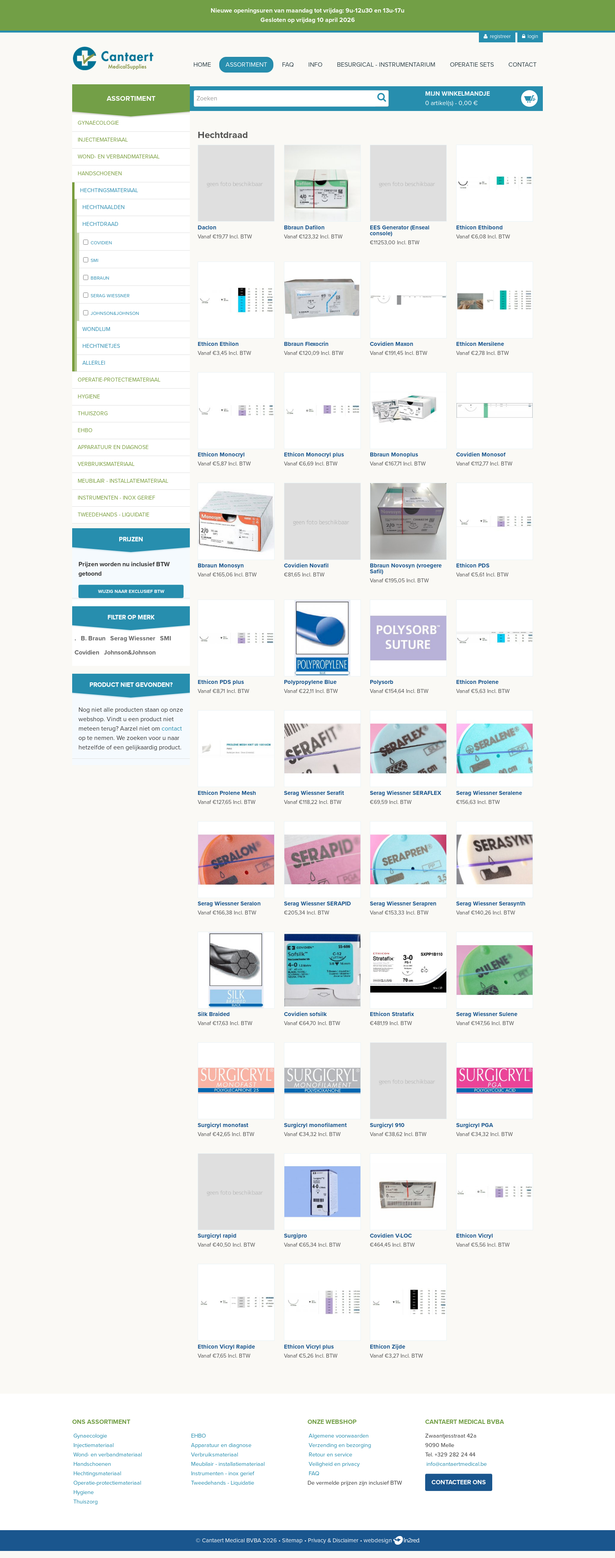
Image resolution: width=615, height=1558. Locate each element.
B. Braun (93, 645)
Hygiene (89, 403)
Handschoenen (100, 180)
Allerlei (93, 370)
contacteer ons (458, 1489)
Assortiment (237, 65)
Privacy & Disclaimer (333, 1547)
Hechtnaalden (103, 214)
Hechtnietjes (101, 353)
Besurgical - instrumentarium (382, 65)
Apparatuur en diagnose (113, 454)
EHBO (85, 437)
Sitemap (292, 1547)
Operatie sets (470, 65)
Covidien (101, 250)
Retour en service (329, 1461)
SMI (94, 267)
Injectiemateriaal (103, 147)
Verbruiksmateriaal (106, 471)
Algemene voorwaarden (338, 1442)
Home (191, 65)
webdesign (392, 1547)
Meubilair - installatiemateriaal (123, 488)
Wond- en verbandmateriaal (119, 163)
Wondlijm (96, 336)
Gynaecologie (98, 130)
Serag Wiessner (110, 302)
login (530, 36)
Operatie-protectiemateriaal (119, 387)
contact (172, 736)
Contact (522, 65)
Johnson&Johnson (115, 320)
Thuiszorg (93, 420)
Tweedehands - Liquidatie (113, 521)
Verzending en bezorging (339, 1452)
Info (309, 65)
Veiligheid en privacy (333, 1470)
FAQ (280, 65)
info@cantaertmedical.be (455, 1470)
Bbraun (100, 285)
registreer (497, 36)
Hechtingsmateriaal (109, 197)
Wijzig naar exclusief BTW (131, 598)
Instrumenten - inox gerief (116, 505)
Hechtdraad (100, 231)
